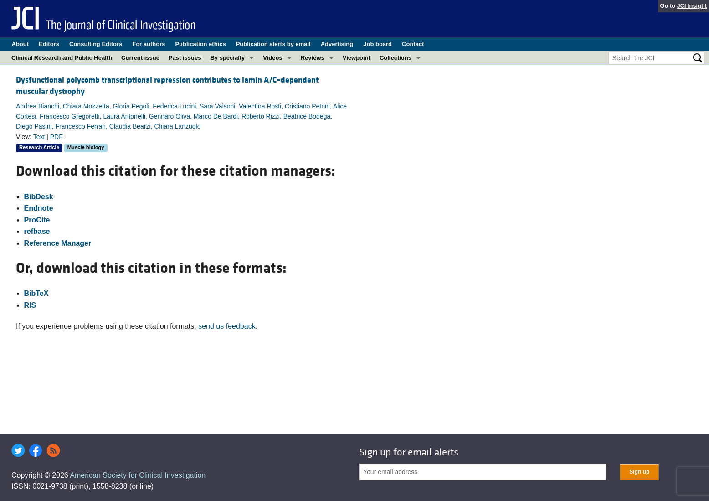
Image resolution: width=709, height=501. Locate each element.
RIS (30, 305)
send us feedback (226, 326)
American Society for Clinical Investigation (138, 475)
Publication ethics (200, 44)
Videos (272, 57)
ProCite (37, 220)
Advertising (337, 44)
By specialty (227, 57)
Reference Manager (58, 243)
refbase (37, 231)
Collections (395, 57)
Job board (377, 44)
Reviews (312, 57)
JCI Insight (692, 5)
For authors (148, 44)
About (20, 44)
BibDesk (38, 197)
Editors (49, 44)
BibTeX (36, 293)
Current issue (140, 57)
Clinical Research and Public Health (61, 57)
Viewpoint (356, 57)
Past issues (185, 57)
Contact (413, 44)
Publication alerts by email (273, 44)
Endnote (38, 208)
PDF (56, 136)
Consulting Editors (95, 44)
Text (39, 136)
